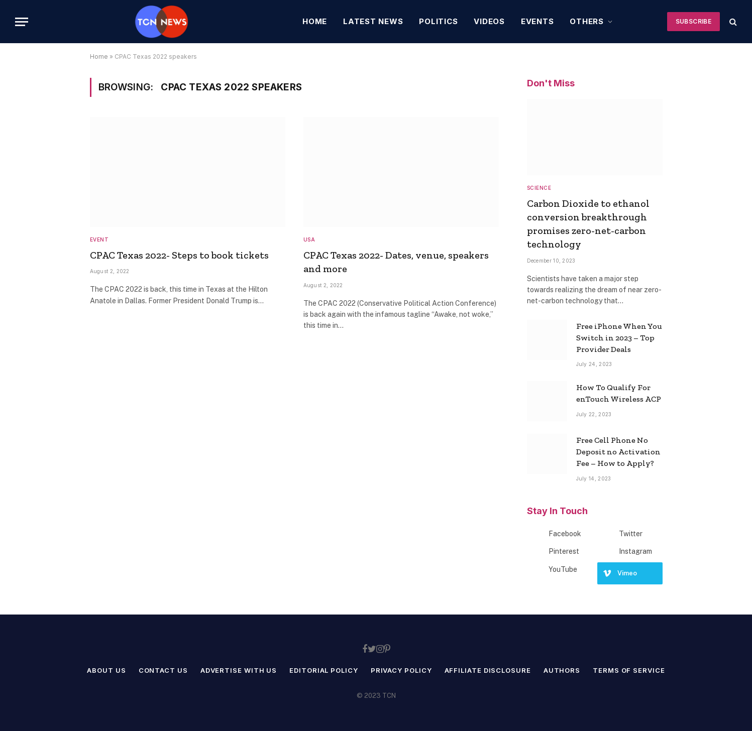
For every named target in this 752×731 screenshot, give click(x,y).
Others (587, 21)
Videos (489, 21)
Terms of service (629, 670)
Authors (562, 670)
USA (309, 239)
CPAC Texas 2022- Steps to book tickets (179, 255)
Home (314, 21)
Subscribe (693, 21)
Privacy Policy (401, 670)
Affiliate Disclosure (488, 670)
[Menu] (21, 22)
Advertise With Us (238, 670)
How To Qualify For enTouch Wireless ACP (618, 393)
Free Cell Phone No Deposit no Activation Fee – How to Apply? (618, 451)
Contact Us (163, 670)
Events (537, 21)
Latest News (373, 21)
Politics (438, 21)
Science (539, 188)
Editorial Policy (323, 670)
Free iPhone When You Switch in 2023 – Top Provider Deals (619, 337)
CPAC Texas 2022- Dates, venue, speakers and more (396, 262)
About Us (106, 670)
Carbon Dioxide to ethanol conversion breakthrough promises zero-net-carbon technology (588, 224)
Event (99, 239)
